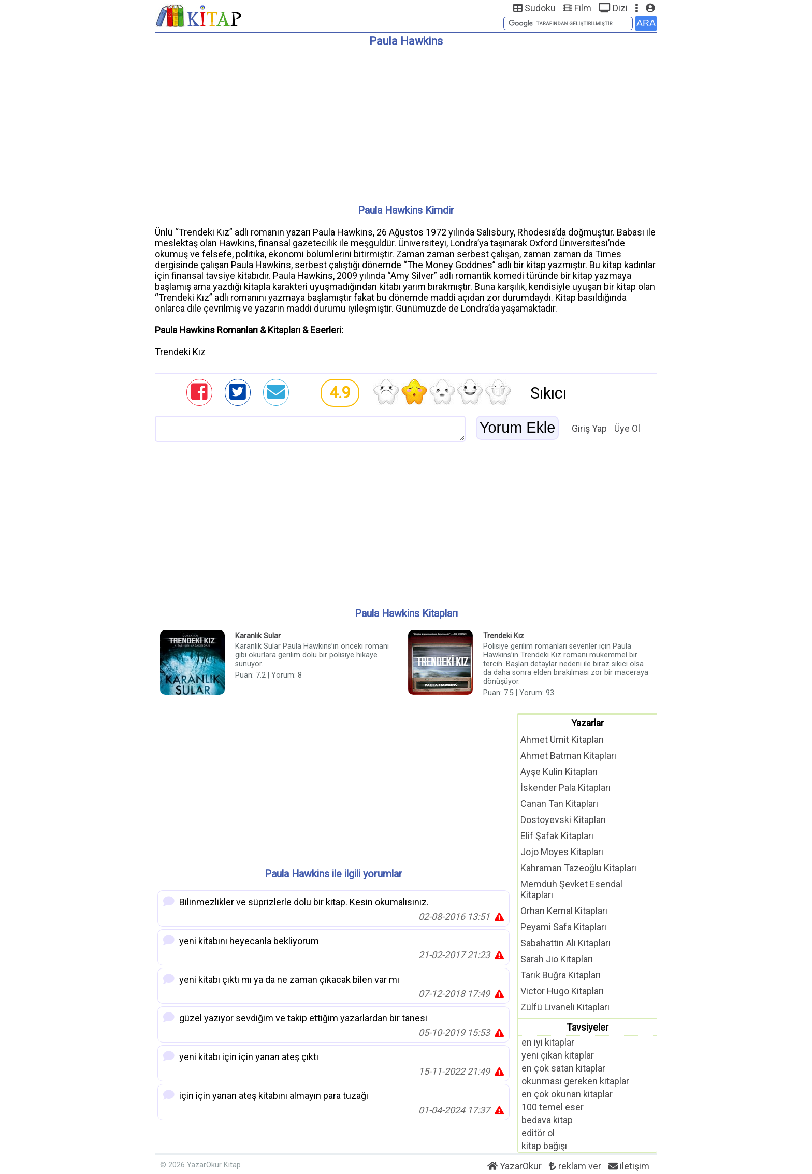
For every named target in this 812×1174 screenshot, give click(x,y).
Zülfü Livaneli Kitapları (565, 1007)
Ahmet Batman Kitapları (568, 755)
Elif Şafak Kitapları (556, 835)
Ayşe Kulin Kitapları (559, 771)
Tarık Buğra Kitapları (560, 975)
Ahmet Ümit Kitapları (562, 739)
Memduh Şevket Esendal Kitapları (571, 889)
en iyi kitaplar (547, 1042)
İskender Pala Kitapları (565, 787)
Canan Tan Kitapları (559, 803)
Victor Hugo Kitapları (562, 991)
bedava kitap (547, 1119)
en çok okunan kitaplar (567, 1094)
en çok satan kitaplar (563, 1068)
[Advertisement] (406, 121)
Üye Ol (627, 428)
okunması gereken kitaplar (575, 1081)
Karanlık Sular (258, 636)
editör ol (538, 1132)
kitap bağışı (544, 1145)
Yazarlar (587, 722)
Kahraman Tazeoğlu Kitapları (578, 867)
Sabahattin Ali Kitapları (565, 942)
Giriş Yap (589, 428)
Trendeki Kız (503, 636)
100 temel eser (552, 1107)
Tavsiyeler (587, 1027)
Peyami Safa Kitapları (563, 926)
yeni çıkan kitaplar (557, 1055)
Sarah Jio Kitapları (556, 958)
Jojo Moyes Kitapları (561, 851)
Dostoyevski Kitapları (563, 819)
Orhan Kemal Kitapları (563, 910)
